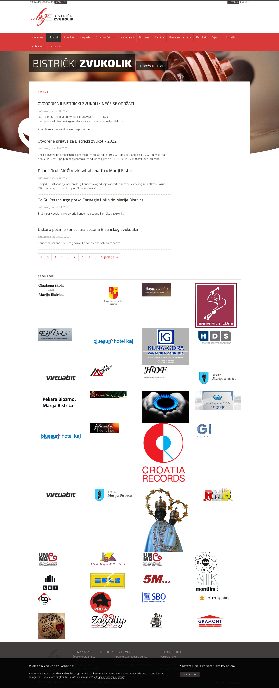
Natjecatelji (127, 37)
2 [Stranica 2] (48, 257)
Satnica (159, 37)
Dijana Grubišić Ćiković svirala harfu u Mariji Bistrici (86, 170)
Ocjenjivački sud (105, 37)
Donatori (55, 46)
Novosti (54, 37)
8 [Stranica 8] (89, 257)
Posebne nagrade (180, 37)
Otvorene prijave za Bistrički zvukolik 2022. (77, 141)
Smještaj (231, 37)
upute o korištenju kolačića (111, 677)
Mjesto (216, 37)
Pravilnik (69, 37)
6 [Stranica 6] (75, 257)
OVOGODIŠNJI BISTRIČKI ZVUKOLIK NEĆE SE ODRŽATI (86, 103)
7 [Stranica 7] (82, 257)
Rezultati (201, 37)
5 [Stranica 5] (68, 257)
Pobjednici (38, 46)
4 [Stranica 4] (62, 257)
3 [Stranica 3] (55, 257)
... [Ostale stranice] (95, 257)
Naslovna (37, 37)
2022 (58, 2)
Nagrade (85, 37)
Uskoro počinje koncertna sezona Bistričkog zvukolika (88, 229)
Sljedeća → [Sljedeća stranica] (109, 257)
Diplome (144, 37)
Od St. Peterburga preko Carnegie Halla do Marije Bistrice (91, 199)
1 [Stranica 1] (41, 257)
